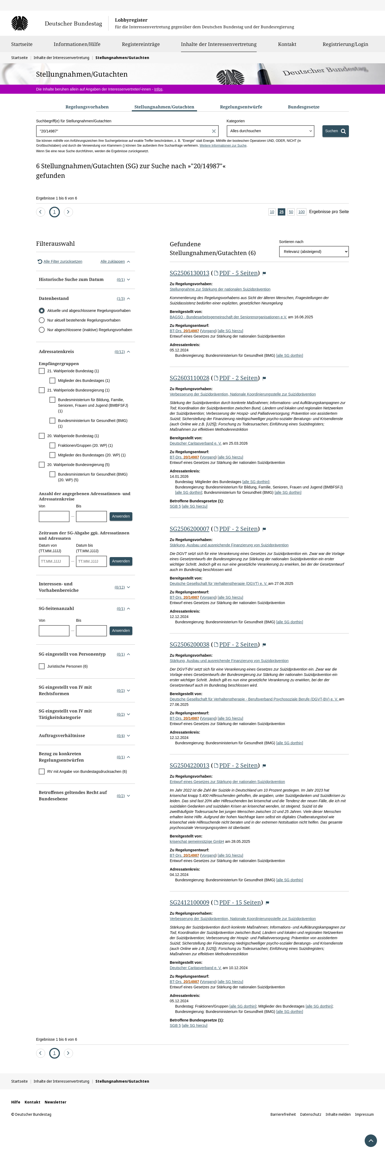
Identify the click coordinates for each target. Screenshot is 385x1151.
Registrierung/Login (345, 46)
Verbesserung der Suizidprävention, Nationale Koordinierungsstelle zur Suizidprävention (243, 394)
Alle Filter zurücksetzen (59, 261)
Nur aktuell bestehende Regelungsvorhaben (83, 320)
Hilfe (15, 1102)
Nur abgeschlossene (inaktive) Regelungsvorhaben (89, 330)
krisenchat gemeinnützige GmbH (197, 841)
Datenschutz (310, 1114)
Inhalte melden (338, 1114)
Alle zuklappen (116, 261)
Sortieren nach (291, 242)
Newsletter (55, 1102)
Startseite (22, 46)
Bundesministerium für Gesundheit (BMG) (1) (93, 423)
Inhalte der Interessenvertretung (219, 44)
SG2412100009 (189, 902)
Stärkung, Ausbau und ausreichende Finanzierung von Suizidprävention (229, 545)
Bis (78, 506)
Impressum (364, 1114)
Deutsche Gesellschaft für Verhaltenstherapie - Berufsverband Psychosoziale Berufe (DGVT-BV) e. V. (254, 699)
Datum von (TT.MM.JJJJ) (50, 548)
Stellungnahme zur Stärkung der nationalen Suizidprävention (220, 289)
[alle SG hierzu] (230, 331)
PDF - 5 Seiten (235, 273)
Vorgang (208, 331)
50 (292, 212)
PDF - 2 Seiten (235, 378)
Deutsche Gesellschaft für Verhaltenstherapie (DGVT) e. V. (219, 583)
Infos (158, 89)
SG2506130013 (189, 273)
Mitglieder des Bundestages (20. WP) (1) (92, 455)
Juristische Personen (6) (67, 666)
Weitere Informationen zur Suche (223, 145)
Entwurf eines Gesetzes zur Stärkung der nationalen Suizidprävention (227, 782)
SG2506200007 (189, 528)
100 (302, 212)
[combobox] (270, 131)
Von (42, 506)
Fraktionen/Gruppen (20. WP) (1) (85, 445)
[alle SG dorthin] (289, 355)
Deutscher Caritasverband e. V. (196, 443)
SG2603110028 (189, 378)
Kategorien (236, 121)
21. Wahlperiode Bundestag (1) (73, 371)
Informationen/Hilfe (77, 46)
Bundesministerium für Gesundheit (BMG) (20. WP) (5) (93, 477)
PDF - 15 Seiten (237, 902)
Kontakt (287, 46)
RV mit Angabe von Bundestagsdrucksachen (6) (87, 771)
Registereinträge (141, 46)
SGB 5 (175, 506)
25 (282, 212)
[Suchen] (335, 131)
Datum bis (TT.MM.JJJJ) (87, 548)
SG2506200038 (189, 644)
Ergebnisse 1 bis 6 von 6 (56, 198)
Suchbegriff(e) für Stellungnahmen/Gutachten (73, 121)
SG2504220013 (189, 765)
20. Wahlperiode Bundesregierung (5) (78, 465)
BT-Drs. (184, 331)
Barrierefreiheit (283, 1114)
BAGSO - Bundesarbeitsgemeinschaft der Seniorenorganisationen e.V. (228, 317)
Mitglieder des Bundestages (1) (84, 380)
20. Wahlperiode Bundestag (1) (73, 436)
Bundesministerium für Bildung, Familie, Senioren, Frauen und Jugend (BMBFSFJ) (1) (93, 405)
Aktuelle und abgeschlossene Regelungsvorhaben (88, 310)
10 (273, 212)
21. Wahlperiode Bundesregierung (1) (78, 390)
